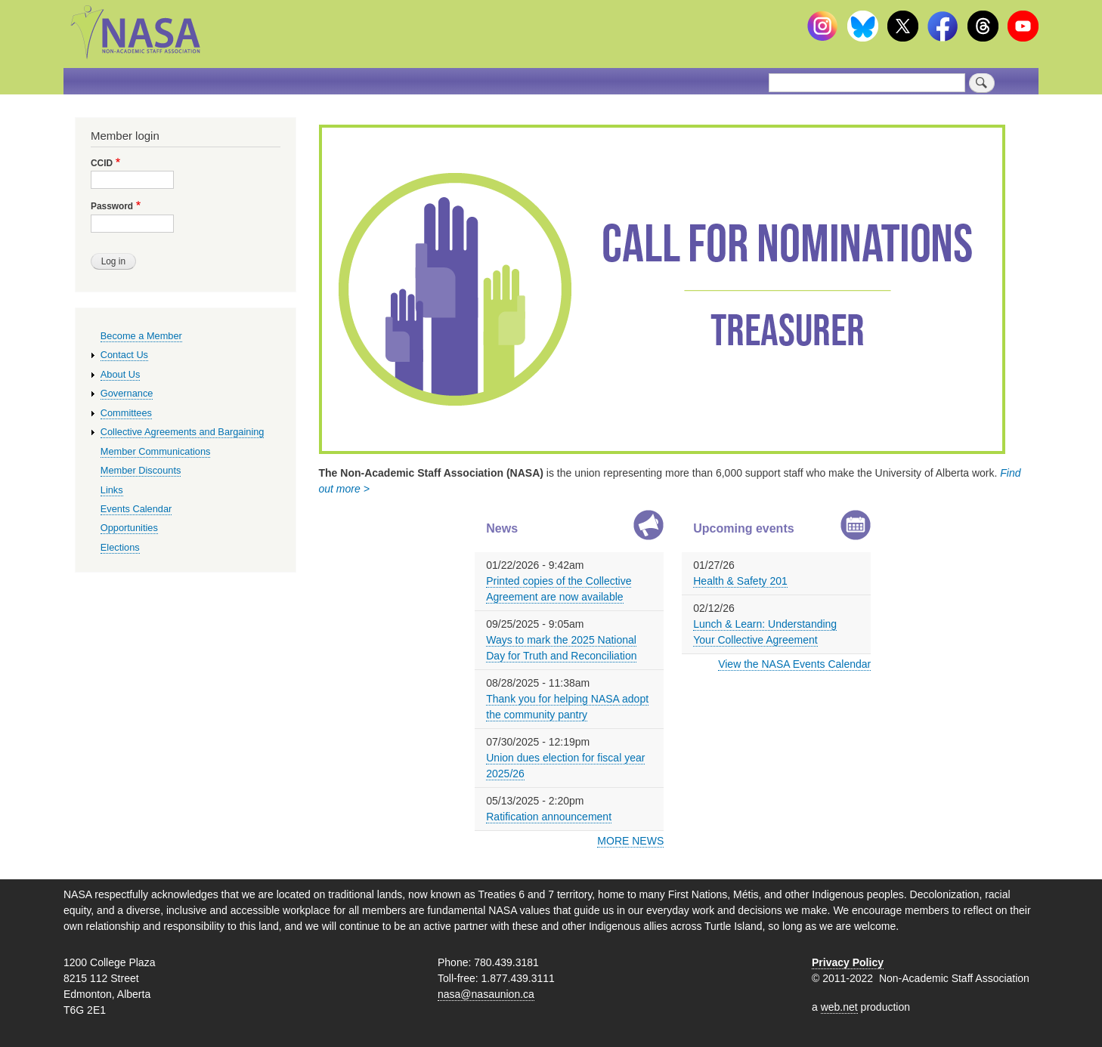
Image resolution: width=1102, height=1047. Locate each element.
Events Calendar (136, 508)
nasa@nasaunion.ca (486, 994)
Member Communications (156, 451)
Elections (120, 547)
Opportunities (129, 527)
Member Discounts (141, 470)
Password (112, 206)
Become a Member (141, 335)
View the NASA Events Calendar (794, 664)
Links (112, 490)
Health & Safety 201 (740, 581)
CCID (102, 163)
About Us (121, 374)
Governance (127, 393)
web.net (839, 1007)
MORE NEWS (630, 841)
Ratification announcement (548, 817)
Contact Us (124, 354)
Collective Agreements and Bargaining (183, 431)
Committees (126, 412)
